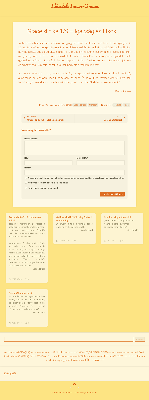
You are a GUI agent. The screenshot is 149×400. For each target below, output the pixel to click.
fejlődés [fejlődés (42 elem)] (82, 352)
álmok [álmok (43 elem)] (82, 360)
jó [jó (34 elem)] (30, 356)
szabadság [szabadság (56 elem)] (106, 356)
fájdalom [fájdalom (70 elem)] (91, 352)
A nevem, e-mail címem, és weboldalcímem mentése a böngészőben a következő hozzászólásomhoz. (76, 178)
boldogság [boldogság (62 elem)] (24, 351)
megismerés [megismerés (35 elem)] (75, 356)
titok (127, 105)
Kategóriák (10, 373)
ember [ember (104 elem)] (57, 352)
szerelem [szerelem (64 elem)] (117, 356)
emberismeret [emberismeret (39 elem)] (69, 352)
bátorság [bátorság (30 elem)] (34, 352)
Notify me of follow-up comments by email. (48, 183)
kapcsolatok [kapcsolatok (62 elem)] (43, 355)
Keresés (139, 339)
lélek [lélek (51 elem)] (60, 356)
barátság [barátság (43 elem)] (13, 352)
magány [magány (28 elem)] (66, 356)
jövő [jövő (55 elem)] (33, 356)
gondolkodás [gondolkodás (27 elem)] (120, 352)
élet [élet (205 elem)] (88, 359)
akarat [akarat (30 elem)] (6, 352)
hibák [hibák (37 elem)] (14, 356)
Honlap (27, 168)
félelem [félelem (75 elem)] (102, 352)
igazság (117, 105)
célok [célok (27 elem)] (44, 352)
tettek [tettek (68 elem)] (48, 360)
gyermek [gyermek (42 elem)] (134, 352)
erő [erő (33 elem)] (77, 352)
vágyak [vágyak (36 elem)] (64, 360)
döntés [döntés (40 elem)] (49, 352)
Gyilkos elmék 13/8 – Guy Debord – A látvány (74, 219)
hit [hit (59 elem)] (18, 355)
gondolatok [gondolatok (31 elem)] (111, 352)
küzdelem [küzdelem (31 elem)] (54, 356)
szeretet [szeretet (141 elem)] (130, 355)
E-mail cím (82, 158)
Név (26, 158)
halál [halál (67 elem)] (142, 352)
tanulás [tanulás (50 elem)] (141, 356)
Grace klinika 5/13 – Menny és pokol (25, 219)
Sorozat (93, 105)
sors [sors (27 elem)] (98, 356)
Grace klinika (80, 105)
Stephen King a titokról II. (117, 217)
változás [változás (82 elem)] (73, 360)
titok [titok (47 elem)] (54, 360)
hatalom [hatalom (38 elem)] (8, 356)
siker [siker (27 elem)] (95, 356)
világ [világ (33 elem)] (58, 360)
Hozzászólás (31, 139)
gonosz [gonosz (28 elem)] (127, 352)
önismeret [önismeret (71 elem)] (98, 360)
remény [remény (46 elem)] (89, 356)
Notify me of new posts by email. (43, 188)
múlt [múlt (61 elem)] (82, 355)
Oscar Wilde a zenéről (20, 293)
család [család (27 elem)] (39, 352)
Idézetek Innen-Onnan (74, 6)
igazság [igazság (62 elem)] (25, 355)
